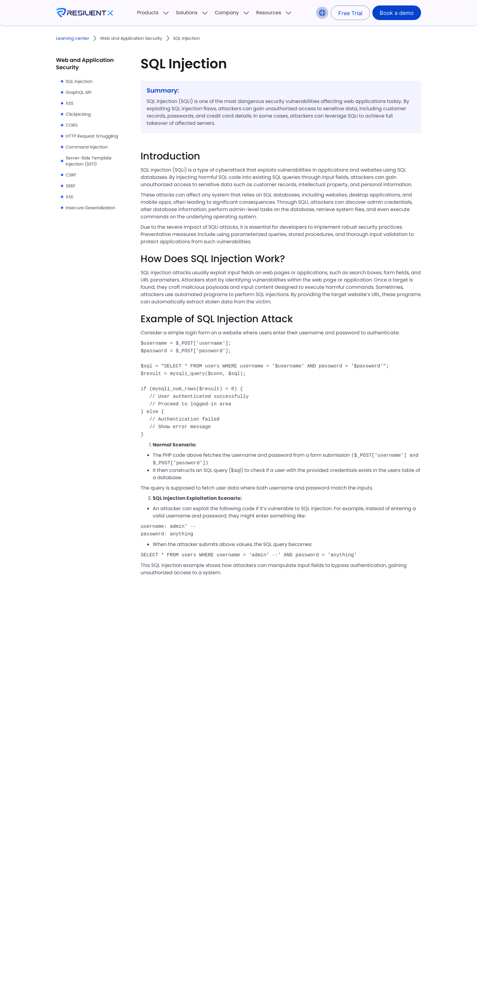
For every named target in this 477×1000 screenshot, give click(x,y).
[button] (153, 12)
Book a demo (397, 13)
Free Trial (350, 13)
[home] (85, 13)
